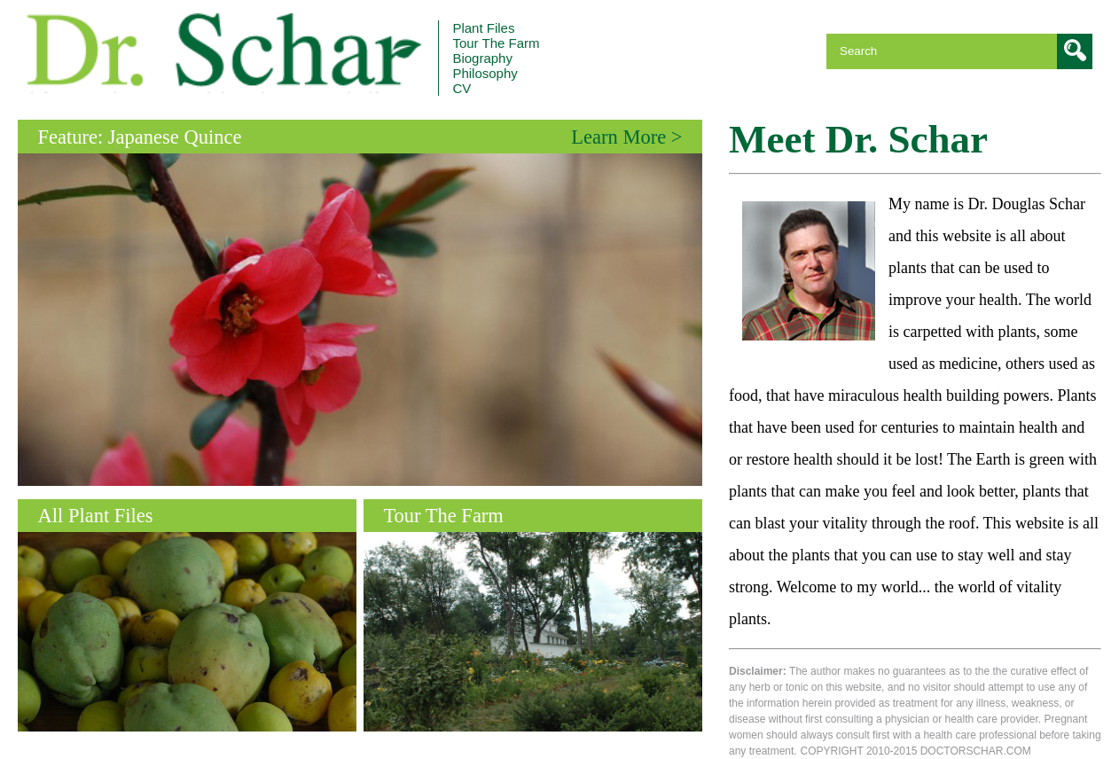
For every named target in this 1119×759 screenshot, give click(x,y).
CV (461, 88)
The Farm (495, 43)
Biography (482, 58)
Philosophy (484, 73)
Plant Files (483, 27)
